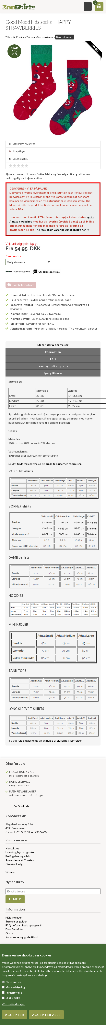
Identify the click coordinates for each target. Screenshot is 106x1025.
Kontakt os (12, 848)
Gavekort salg (14, 864)
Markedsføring (15, 987)
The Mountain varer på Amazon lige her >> (62, 229)
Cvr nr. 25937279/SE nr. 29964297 (26, 832)
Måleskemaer (14, 917)
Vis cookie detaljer (13, 1004)
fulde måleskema (27, 463)
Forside (20, 37)
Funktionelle (14, 992)
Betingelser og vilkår (18, 856)
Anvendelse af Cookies (20, 860)
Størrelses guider (16, 921)
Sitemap (11, 872)
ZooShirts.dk (21, 806)
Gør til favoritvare (23, 285)
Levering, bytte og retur (20, 852)
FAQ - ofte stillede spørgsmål (23, 925)
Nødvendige (13, 982)
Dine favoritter (15, 929)
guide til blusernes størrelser (63, 463)
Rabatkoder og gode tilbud (22, 937)
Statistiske (13, 997)
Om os (10, 933)
